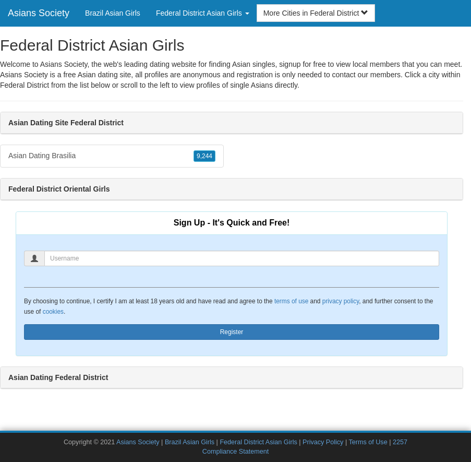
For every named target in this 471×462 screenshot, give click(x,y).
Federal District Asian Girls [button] (202, 13)
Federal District (24, 85)
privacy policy (340, 301)
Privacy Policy (323, 442)
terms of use (291, 301)
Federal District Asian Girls (258, 442)
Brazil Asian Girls (112, 13)
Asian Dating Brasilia (111, 156)
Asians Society (38, 13)
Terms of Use (367, 442)
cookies (53, 311)
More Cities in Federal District (316, 13)
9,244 (204, 156)
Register (232, 332)
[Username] (241, 258)
